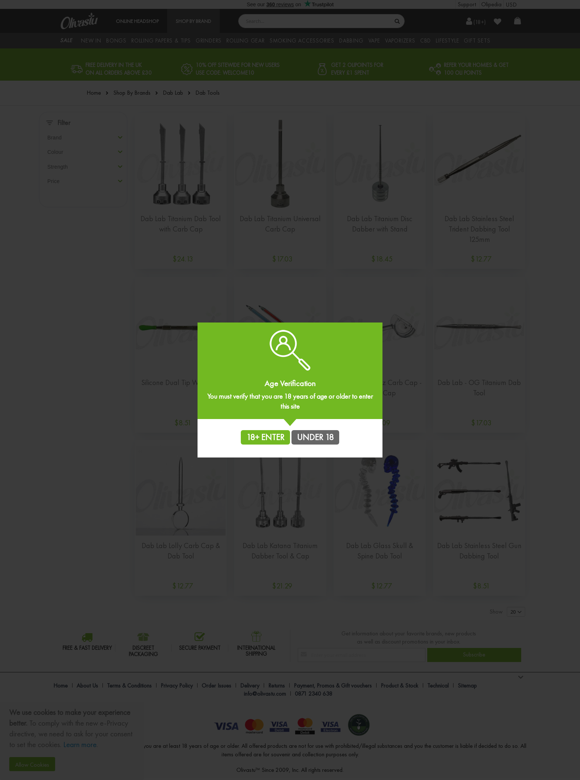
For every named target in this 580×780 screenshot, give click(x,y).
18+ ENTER (265, 437)
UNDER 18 (315, 437)
